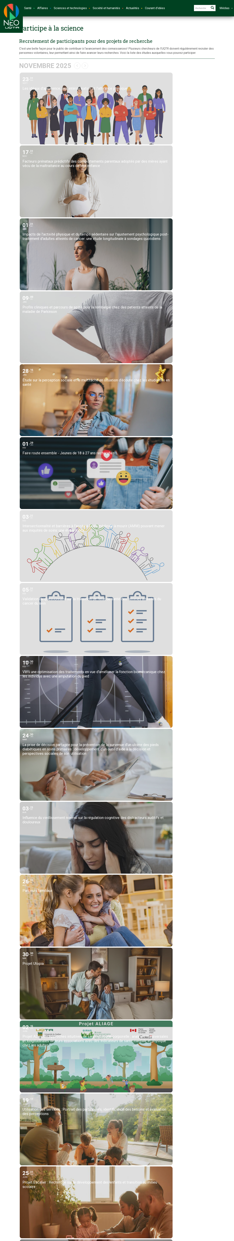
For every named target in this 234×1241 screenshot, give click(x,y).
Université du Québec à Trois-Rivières (104, 1221)
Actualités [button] (134, 8)
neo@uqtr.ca (100, 1191)
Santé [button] (29, 8)
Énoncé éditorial (181, 1199)
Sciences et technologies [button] (72, 8)
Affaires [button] (44, 8)
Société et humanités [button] (108, 8)
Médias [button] (226, 8)
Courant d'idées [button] (155, 8)
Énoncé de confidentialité (187, 1203)
